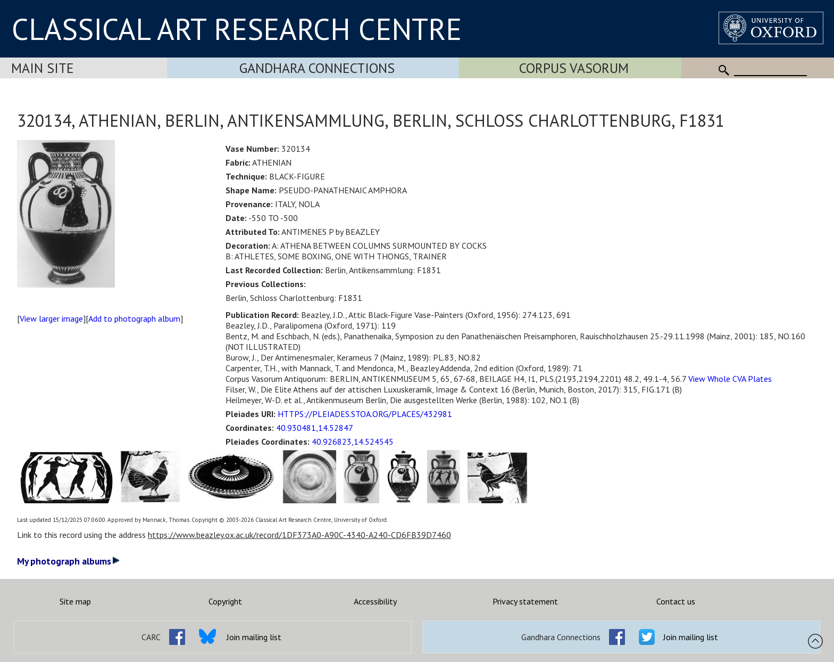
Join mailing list (254, 637)
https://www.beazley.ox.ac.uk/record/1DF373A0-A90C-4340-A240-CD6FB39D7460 (299, 534)
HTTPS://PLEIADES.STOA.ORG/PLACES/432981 (365, 413)
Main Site (42, 68)
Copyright (225, 601)
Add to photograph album (134, 318)
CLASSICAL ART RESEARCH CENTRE (237, 29)
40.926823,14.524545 (353, 441)
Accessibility (375, 601)
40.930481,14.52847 (314, 427)
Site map (75, 601)
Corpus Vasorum (574, 68)
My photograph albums (68, 561)
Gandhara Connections (317, 68)
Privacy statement (525, 601)
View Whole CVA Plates (730, 378)
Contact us (675, 601)
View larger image (51, 318)
